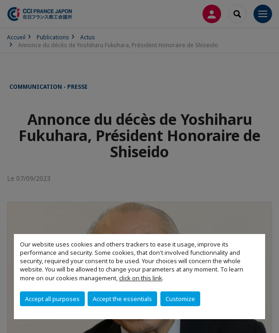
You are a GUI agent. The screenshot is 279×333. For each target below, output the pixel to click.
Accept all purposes (52, 299)
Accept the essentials (122, 299)
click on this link (140, 278)
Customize (180, 299)
